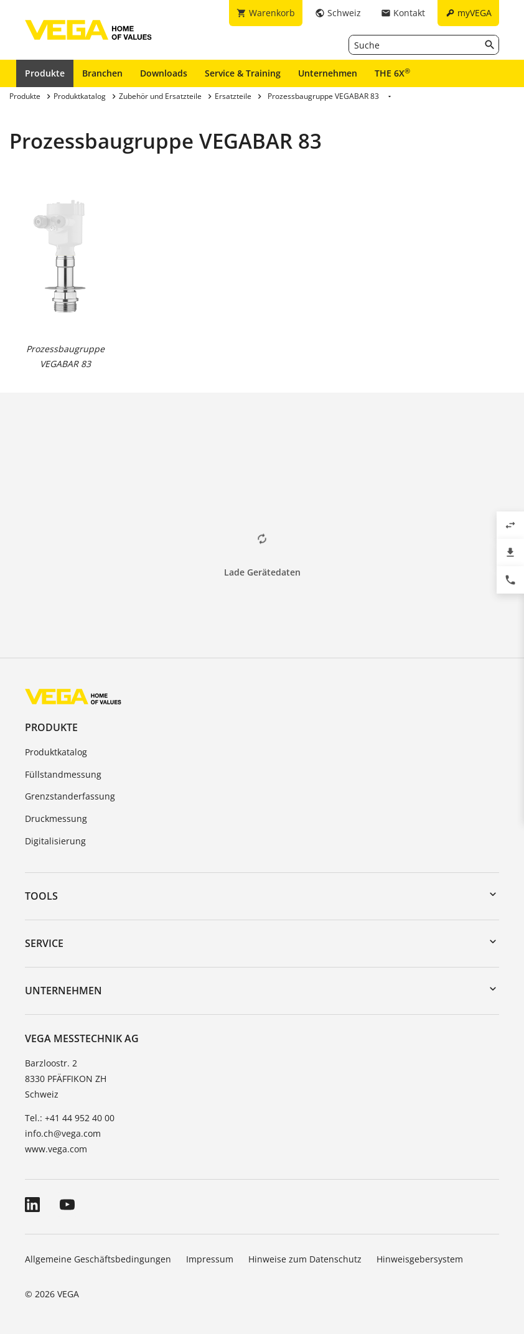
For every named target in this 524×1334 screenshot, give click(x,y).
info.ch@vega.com (63, 1133)
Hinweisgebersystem (420, 1259)
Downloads (163, 73)
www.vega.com (56, 1149)
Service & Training (243, 73)
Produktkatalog (56, 752)
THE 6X (392, 73)
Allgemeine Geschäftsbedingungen (98, 1259)
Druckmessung (56, 818)
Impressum (209, 1259)
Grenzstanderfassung (70, 796)
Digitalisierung (55, 841)
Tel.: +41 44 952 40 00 (70, 1118)
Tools (41, 896)
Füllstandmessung (63, 774)
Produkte (45, 73)
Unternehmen (327, 73)
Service (44, 943)
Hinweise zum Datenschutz (305, 1259)
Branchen (102, 73)
